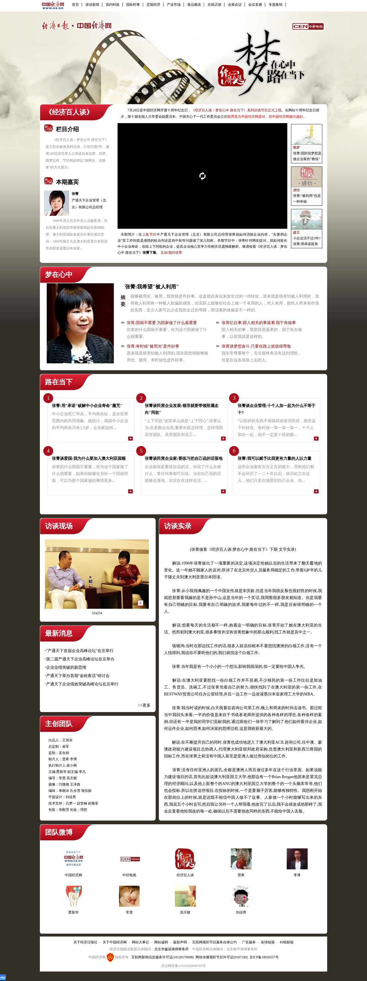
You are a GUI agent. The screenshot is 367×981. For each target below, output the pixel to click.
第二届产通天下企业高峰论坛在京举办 (80, 659)
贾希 (241, 875)
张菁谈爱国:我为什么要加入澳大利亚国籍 (89, 458)
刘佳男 (241, 912)
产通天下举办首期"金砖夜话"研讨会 (78, 676)
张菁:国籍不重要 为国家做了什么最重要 (162, 323)
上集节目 (149, 234)
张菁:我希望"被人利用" (152, 287)
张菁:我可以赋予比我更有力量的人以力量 (274, 458)
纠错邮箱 (287, 942)
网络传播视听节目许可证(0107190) (222, 957)
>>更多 (144, 705)
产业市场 (174, 5)
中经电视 (129, 875)
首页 (75, 5)
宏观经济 (153, 5)
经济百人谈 (185, 875)
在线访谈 (214, 5)
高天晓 (185, 912)
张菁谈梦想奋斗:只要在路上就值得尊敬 (256, 346)
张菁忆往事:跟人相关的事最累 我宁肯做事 (259, 323)
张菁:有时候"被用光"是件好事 (153, 346)
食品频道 (194, 5)
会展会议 (235, 5)
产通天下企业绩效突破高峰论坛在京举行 (82, 684)
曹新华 (73, 912)
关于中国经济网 (115, 942)
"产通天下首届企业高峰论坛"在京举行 (80, 651)
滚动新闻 (92, 5)
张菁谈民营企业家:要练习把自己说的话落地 (183, 458)
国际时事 (133, 5)
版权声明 (180, 942)
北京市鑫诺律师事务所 (171, 949)
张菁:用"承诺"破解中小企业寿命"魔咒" (87, 406)
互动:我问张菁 (171, 253)
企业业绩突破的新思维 (66, 667)
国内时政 (113, 5)
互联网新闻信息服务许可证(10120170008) (162, 957)
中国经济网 (73, 875)
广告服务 (249, 942)
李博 (297, 875)
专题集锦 (275, 5)
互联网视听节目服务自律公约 (214, 942)
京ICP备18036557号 (264, 957)
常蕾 (129, 912)
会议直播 (255, 5)
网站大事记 (140, 942)
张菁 (75, 194)
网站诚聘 (161, 942)
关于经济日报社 (85, 942)
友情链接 (268, 942)
